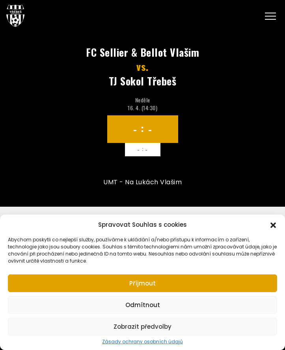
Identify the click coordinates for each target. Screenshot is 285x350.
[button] (273, 224)
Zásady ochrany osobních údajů (142, 341)
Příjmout (142, 283)
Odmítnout (142, 305)
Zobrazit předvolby (142, 326)
